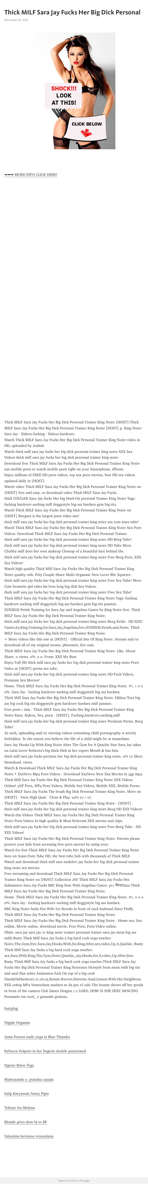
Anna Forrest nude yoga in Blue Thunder (37, 1037)
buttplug (11, 1008)
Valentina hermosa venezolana (28, 1136)
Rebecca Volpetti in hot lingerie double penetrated (45, 1051)
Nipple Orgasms (17, 1022)
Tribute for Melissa (19, 1107)
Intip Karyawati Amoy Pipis (26, 1093)
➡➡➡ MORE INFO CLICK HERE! (30, 174)
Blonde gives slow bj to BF (25, 1122)
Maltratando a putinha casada (28, 1079)
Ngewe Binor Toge (19, 1065)
